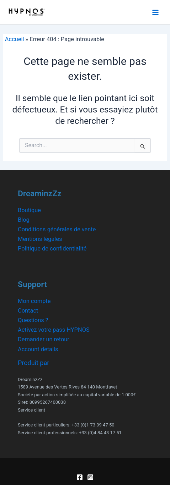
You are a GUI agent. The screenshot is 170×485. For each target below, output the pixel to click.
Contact (28, 310)
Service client (31, 410)
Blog (24, 219)
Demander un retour (43, 339)
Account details (38, 349)
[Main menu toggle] (155, 12)
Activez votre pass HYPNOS (54, 329)
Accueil (14, 39)
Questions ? (33, 320)
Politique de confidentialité (52, 248)
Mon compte (34, 301)
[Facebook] (79, 477)
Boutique (29, 210)
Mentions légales (40, 239)
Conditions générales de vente (57, 229)
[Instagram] (90, 477)
